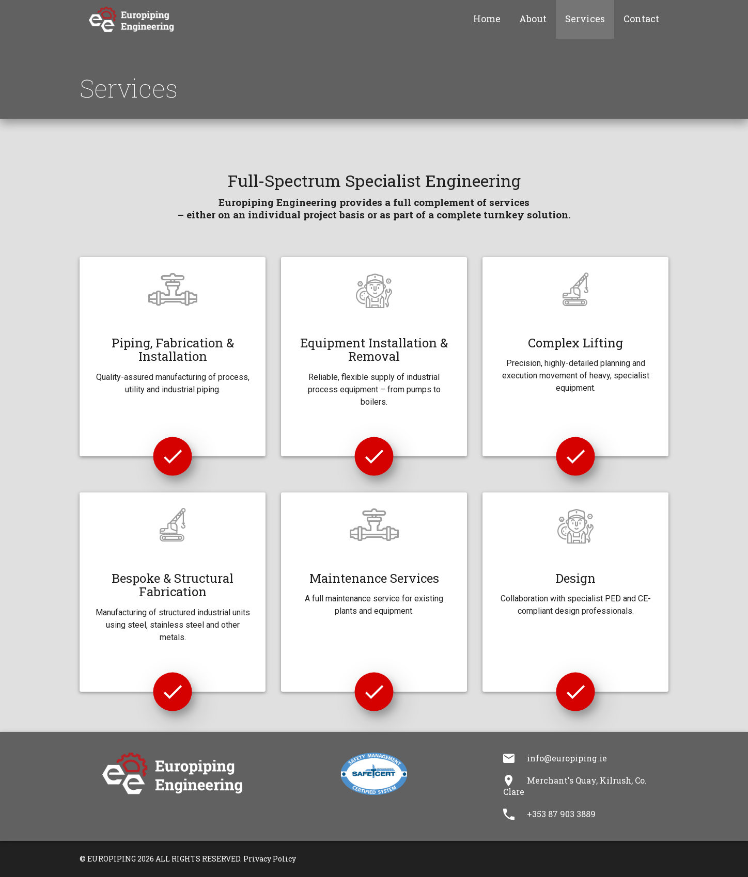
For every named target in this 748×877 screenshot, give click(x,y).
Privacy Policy (269, 859)
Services (585, 18)
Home (487, 18)
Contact (641, 18)
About (533, 18)
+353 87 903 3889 (561, 813)
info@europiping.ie (567, 758)
